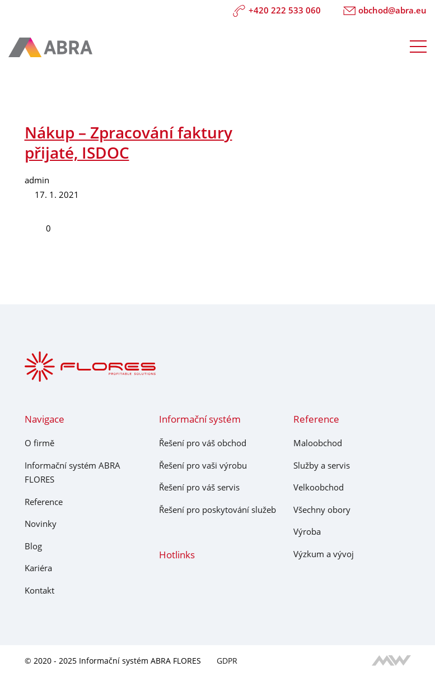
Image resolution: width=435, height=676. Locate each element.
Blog (33, 546)
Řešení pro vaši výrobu (203, 465)
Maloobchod (317, 442)
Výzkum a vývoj (323, 553)
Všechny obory (321, 509)
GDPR (227, 660)
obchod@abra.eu (385, 10)
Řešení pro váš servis (199, 487)
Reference (44, 501)
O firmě (39, 442)
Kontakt (39, 590)
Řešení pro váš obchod (202, 442)
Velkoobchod (318, 487)
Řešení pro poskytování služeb (217, 509)
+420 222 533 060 (277, 10)
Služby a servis (321, 465)
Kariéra (38, 567)
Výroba (307, 531)
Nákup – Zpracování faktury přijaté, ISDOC (128, 143)
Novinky (41, 523)
